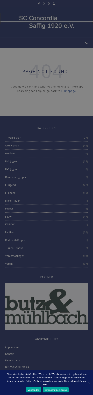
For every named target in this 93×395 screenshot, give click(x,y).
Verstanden (33, 390)
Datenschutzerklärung (56, 390)
